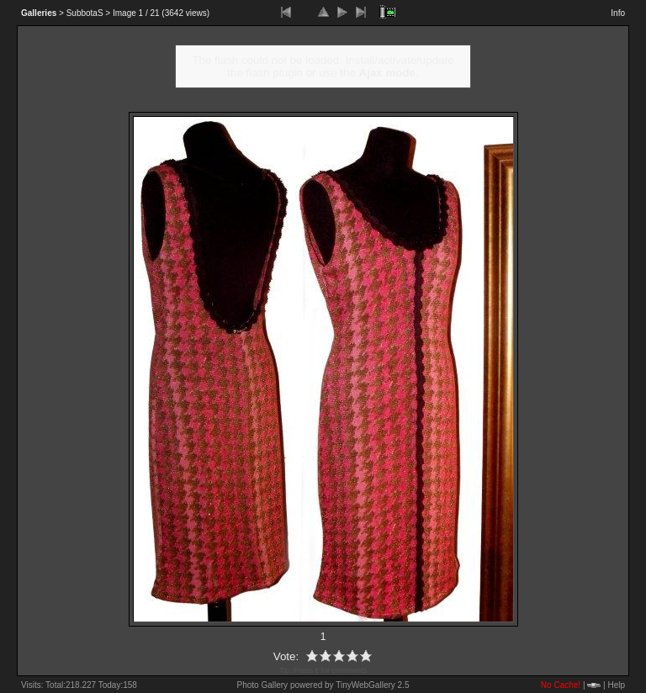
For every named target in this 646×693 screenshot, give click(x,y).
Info (618, 13)
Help (616, 685)
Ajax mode (387, 72)
